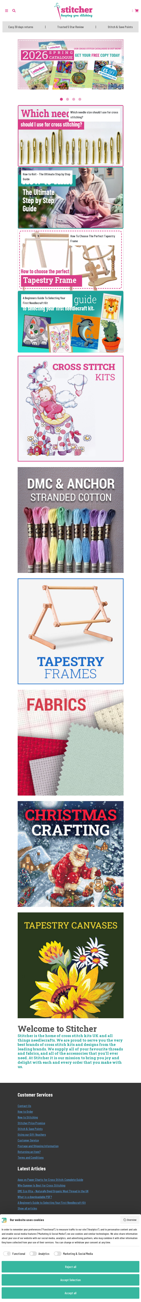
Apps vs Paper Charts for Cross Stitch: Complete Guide (50, 1179)
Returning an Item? (29, 1152)
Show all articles (27, 1208)
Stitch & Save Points (30, 1129)
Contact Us (24, 1106)
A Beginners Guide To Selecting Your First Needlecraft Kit (44, 300)
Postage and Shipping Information (38, 1146)
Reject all (70, 1267)
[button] (14, 11)
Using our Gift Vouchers (32, 1134)
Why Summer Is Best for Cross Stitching (41, 1185)
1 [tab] (61, 99)
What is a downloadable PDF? (35, 1197)
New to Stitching (28, 1117)
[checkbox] (13, 1253)
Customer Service (28, 1140)
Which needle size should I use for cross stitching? (94, 114)
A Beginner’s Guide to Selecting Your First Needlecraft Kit (52, 1202)
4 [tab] (79, 99)
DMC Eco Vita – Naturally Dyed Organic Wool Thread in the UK (53, 1191)
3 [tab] (73, 99)
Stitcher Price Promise (31, 1123)
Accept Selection (70, 1280)
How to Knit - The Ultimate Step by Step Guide (46, 176)
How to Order (25, 1111)
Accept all (70, 1293)
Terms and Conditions (31, 1157)
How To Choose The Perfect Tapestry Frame (92, 238)
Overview (130, 1220)
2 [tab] (67, 99)
